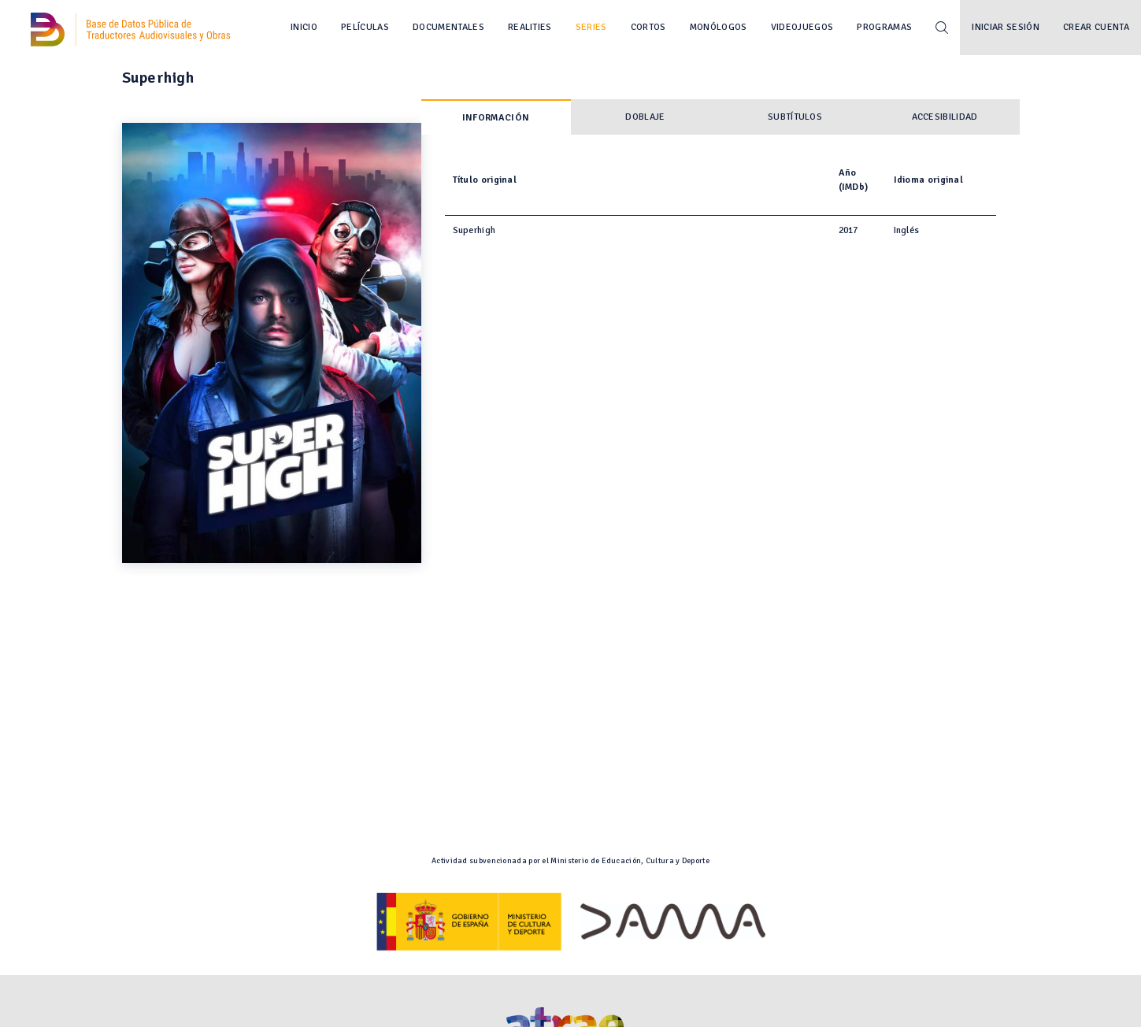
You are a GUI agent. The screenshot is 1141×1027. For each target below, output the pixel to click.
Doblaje (645, 117)
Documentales (448, 27)
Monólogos (718, 27)
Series (591, 27)
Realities (530, 27)
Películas (365, 27)
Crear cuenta (1096, 27)
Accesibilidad (945, 117)
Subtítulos (795, 117)
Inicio (304, 27)
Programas (884, 27)
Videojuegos (802, 27)
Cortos (648, 27)
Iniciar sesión (1005, 27)
